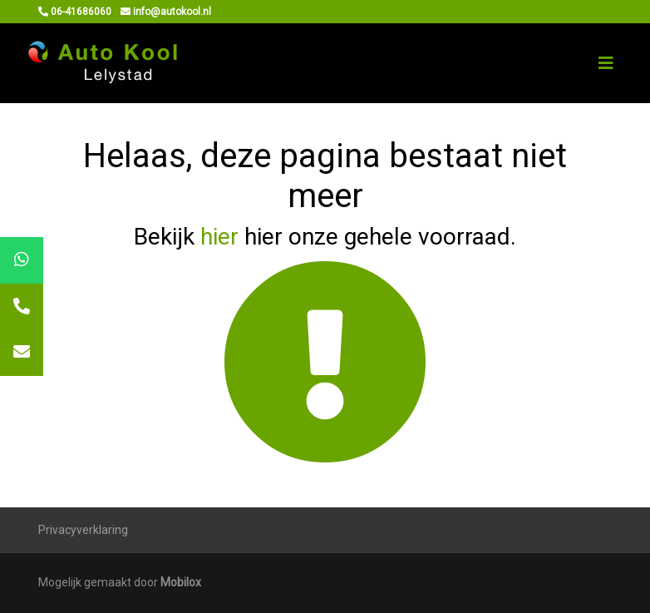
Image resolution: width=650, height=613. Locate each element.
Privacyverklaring (83, 529)
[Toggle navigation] (606, 63)
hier (219, 236)
